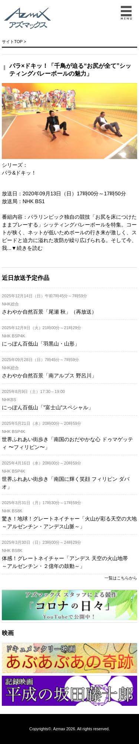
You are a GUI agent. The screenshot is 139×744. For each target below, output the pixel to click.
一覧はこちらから (121, 578)
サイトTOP (12, 41)
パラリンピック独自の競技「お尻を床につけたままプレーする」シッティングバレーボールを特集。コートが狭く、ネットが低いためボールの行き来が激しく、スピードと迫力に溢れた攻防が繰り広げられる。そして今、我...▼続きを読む (69, 232)
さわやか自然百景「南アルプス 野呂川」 (49, 375)
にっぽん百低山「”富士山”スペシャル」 (47, 407)
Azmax (59, 729)
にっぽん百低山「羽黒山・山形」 (41, 344)
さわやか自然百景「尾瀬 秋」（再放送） (49, 312)
